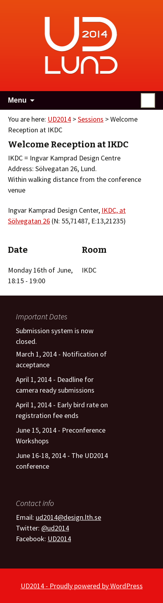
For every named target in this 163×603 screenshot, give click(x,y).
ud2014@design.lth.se (68, 517)
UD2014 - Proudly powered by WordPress (82, 585)
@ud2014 (55, 527)
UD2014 (59, 119)
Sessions (91, 119)
